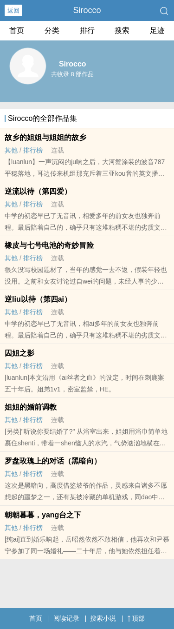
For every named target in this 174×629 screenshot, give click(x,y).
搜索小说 (103, 618)
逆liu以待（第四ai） (38, 299)
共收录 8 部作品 (72, 74)
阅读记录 (66, 618)
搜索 (122, 30)
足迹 (157, 30)
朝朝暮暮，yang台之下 (43, 515)
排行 (87, 30)
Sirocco (87, 10)
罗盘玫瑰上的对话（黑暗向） (53, 461)
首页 (16, 30)
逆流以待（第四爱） (38, 191)
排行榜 (33, 150)
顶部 (136, 618)
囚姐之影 (19, 353)
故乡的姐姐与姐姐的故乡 (45, 137)
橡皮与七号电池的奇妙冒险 (49, 245)
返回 (13, 10)
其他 (11, 150)
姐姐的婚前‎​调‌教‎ (31, 407)
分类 (52, 30)
